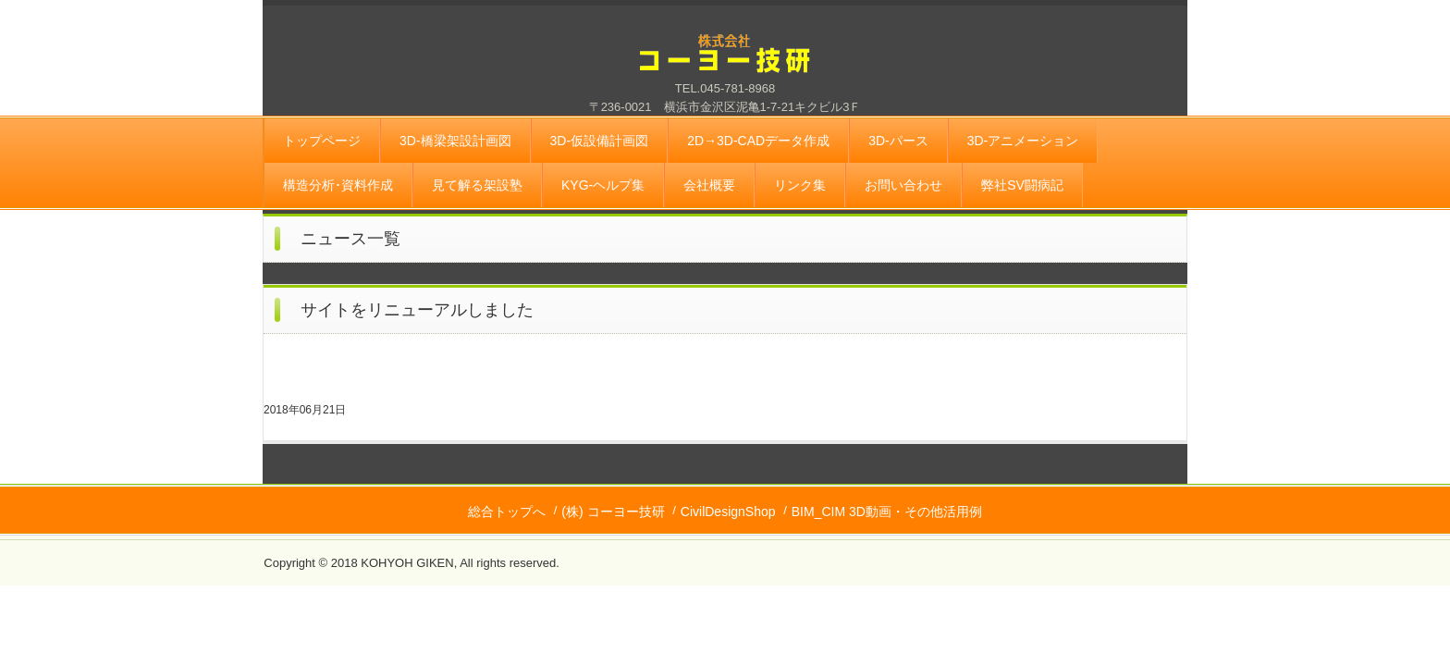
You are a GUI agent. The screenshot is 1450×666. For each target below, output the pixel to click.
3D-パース (898, 140)
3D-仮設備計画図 (599, 140)
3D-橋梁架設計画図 (455, 140)
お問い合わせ (903, 185)
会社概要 (709, 185)
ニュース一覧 (350, 238)
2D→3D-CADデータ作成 (758, 140)
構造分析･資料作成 (338, 185)
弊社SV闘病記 (1022, 185)
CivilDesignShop (728, 511)
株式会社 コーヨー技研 (725, 64)
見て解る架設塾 (477, 185)
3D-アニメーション (1023, 140)
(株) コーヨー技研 (612, 511)
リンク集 (800, 185)
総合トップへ (507, 511)
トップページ (322, 140)
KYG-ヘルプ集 (603, 185)
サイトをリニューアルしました (417, 310)
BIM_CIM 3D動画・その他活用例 (887, 511)
